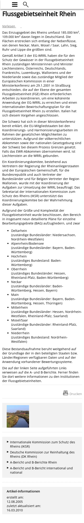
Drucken (75, 394)
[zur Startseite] (5, 4)
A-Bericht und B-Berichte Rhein (33, 462)
